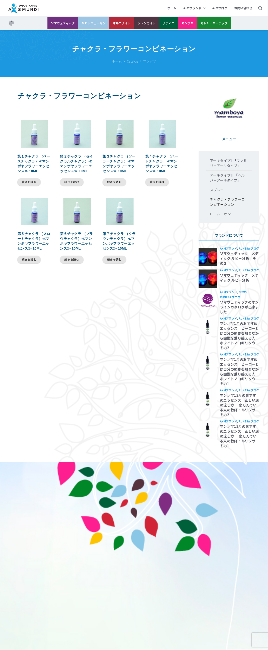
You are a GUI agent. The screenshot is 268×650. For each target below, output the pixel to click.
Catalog (132, 61)
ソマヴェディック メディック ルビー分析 (239, 277)
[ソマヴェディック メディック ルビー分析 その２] (208, 257)
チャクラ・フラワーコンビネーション (227, 202)
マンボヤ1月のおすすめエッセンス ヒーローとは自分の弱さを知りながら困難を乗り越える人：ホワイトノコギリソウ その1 (239, 371)
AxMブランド (228, 248)
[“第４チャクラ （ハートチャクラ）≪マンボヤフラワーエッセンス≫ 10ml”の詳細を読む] (157, 182)
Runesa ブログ (249, 248)
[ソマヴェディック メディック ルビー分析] (208, 279)
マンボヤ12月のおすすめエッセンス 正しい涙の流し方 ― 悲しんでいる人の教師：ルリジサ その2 (239, 405)
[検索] (260, 8)
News (243, 292)
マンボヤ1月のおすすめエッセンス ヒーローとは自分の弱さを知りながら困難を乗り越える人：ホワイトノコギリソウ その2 (239, 335)
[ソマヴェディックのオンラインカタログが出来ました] (208, 300)
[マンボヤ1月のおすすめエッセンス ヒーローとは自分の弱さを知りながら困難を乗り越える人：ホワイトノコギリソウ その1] (208, 363)
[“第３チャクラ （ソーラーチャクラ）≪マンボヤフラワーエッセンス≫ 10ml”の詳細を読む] (114, 182)
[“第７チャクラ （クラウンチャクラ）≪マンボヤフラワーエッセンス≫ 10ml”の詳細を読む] (114, 259)
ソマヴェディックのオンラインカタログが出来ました (239, 307)
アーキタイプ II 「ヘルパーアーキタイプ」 (227, 178)
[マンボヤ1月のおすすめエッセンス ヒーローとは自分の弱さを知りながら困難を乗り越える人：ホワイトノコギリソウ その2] (208, 327)
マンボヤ (149, 61)
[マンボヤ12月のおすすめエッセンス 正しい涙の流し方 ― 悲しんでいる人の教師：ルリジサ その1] (208, 430)
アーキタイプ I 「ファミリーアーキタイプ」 (228, 163)
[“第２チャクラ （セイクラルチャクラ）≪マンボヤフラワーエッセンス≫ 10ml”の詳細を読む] (71, 182)
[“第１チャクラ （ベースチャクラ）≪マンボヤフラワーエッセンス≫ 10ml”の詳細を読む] (29, 182)
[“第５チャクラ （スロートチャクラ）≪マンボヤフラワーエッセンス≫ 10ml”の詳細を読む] (29, 259)
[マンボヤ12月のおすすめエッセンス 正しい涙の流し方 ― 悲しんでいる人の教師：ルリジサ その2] (208, 399)
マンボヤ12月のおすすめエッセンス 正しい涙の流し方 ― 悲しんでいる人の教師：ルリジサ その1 (239, 436)
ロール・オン (220, 213)
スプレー (217, 189)
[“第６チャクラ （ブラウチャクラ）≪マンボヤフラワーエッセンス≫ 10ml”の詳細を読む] (71, 259)
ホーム (117, 61)
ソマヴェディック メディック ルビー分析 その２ (239, 258)
